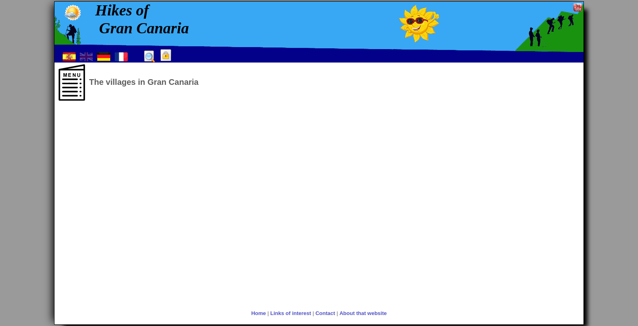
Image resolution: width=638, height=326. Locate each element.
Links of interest (290, 313)
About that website (363, 313)
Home (258, 313)
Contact (325, 313)
